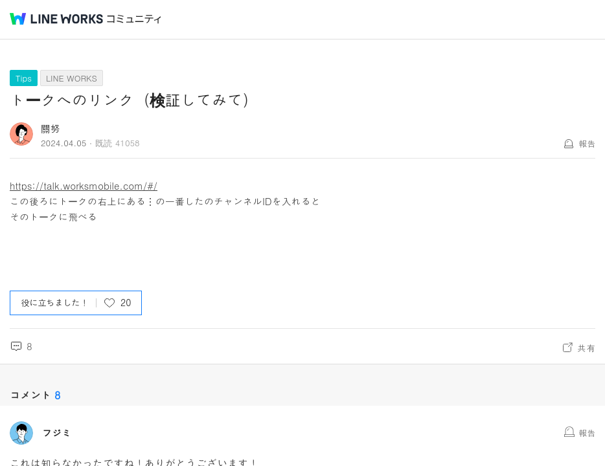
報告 (586, 143)
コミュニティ (134, 19)
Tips (24, 78)
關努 (50, 128)
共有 (586, 347)
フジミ (56, 433)
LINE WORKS (71, 78)
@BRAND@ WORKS (56, 19)
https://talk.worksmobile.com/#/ (83, 185)
